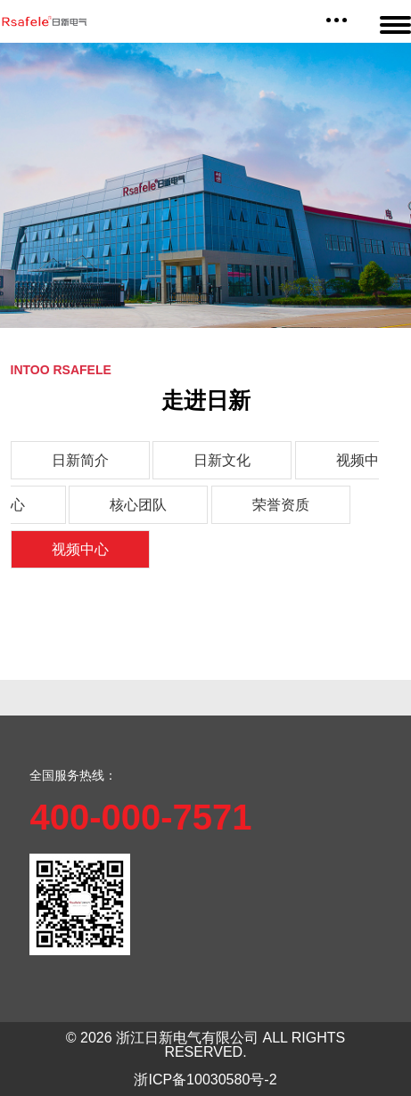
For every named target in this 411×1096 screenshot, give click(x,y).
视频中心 (80, 549)
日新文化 (222, 460)
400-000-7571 (140, 817)
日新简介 (80, 460)
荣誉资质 (280, 504)
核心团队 (138, 504)
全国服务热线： (73, 775)
